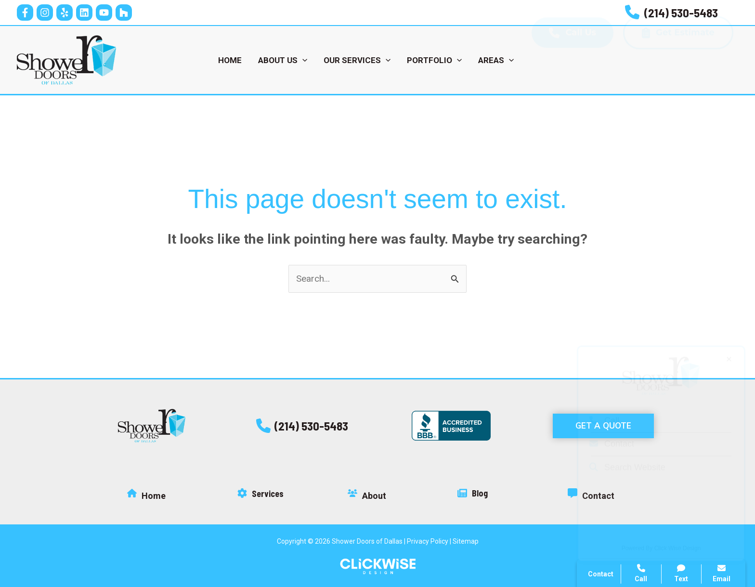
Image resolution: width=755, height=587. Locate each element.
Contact (611, 430)
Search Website (627, 453)
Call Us (572, 59)
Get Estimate (678, 59)
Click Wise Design (677, 534)
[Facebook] (25, 12)
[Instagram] (45, 12)
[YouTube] (104, 12)
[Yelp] (64, 12)
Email (722, 573)
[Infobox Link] (671, 13)
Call (604, 407)
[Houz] (124, 12)
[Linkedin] (84, 12)
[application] (302, 60)
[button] (302, 426)
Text (682, 573)
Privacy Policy (427, 541)
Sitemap (466, 541)
